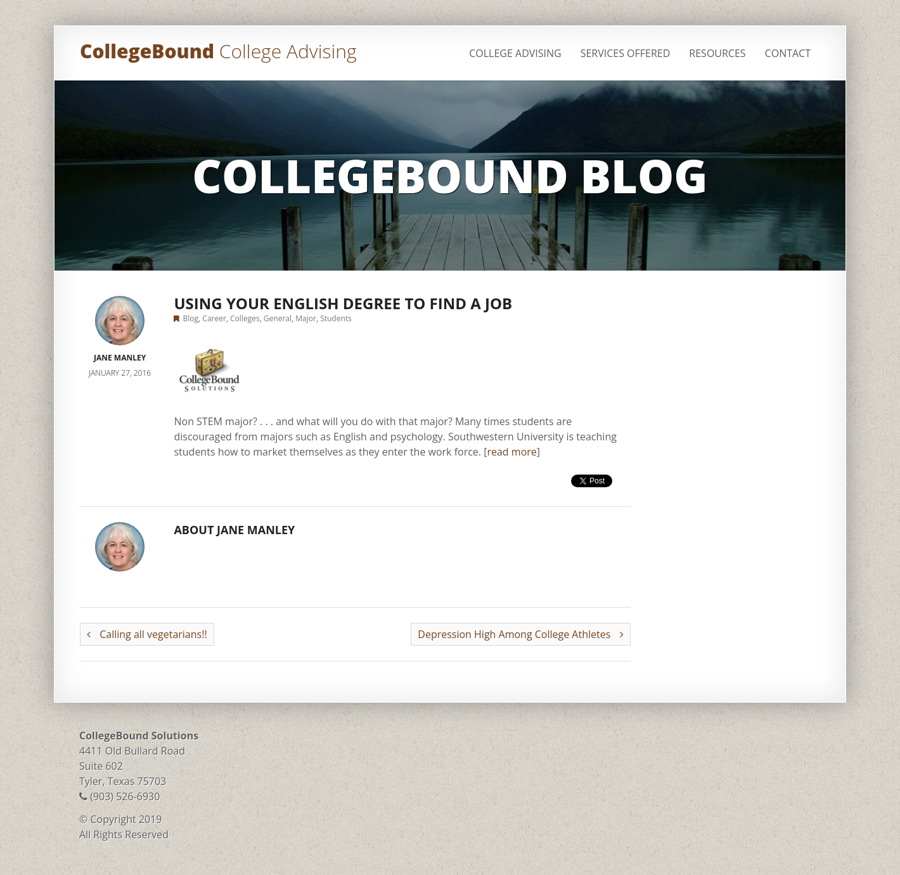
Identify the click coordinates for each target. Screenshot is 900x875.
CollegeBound (218, 51)
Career (214, 318)
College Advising (515, 53)
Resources (717, 53)
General (278, 318)
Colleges (245, 318)
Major (305, 318)
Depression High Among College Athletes (520, 634)
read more (511, 452)
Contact (788, 53)
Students (336, 318)
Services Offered (626, 53)
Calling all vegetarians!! (147, 634)
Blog (191, 318)
